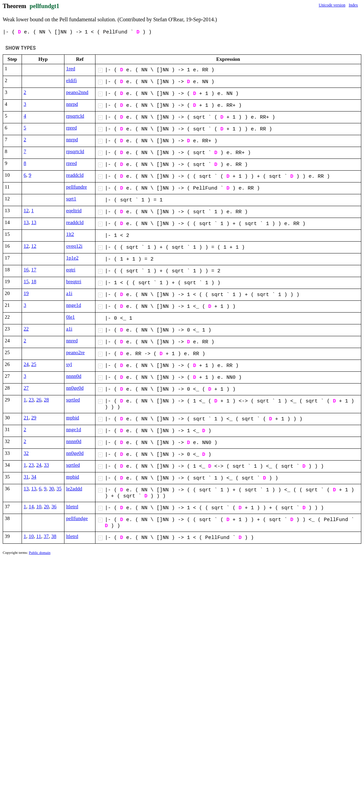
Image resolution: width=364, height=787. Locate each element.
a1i (69, 293)
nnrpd (72, 104)
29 (33, 417)
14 (31, 506)
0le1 (70, 317)
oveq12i (74, 246)
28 (46, 399)
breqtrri (73, 281)
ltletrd (72, 506)
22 (26, 328)
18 (33, 281)
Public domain (40, 552)
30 (51, 488)
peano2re (75, 352)
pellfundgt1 (44, 6)
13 (26, 222)
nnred (72, 340)
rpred (71, 127)
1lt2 (70, 234)
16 (26, 269)
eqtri (71, 269)
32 (26, 453)
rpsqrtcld (75, 116)
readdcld (75, 175)
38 (53, 536)
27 (26, 388)
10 (38, 506)
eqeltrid (74, 210)
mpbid (72, 417)
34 (33, 476)
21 (26, 417)
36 (54, 506)
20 (46, 506)
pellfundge (77, 518)
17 (33, 269)
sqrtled (73, 399)
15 (26, 281)
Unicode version (332, 5)
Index (353, 5)
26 (38, 399)
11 (38, 536)
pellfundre (76, 187)
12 (26, 210)
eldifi (71, 80)
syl (69, 364)
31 (26, 476)
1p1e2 (72, 258)
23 (31, 399)
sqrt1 (71, 198)
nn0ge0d (75, 388)
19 (26, 293)
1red (70, 68)
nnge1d (73, 305)
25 (33, 364)
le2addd (74, 488)
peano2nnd (77, 92)
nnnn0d (73, 376)
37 (46, 536)
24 (26, 364)
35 (59, 488)
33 (46, 465)
